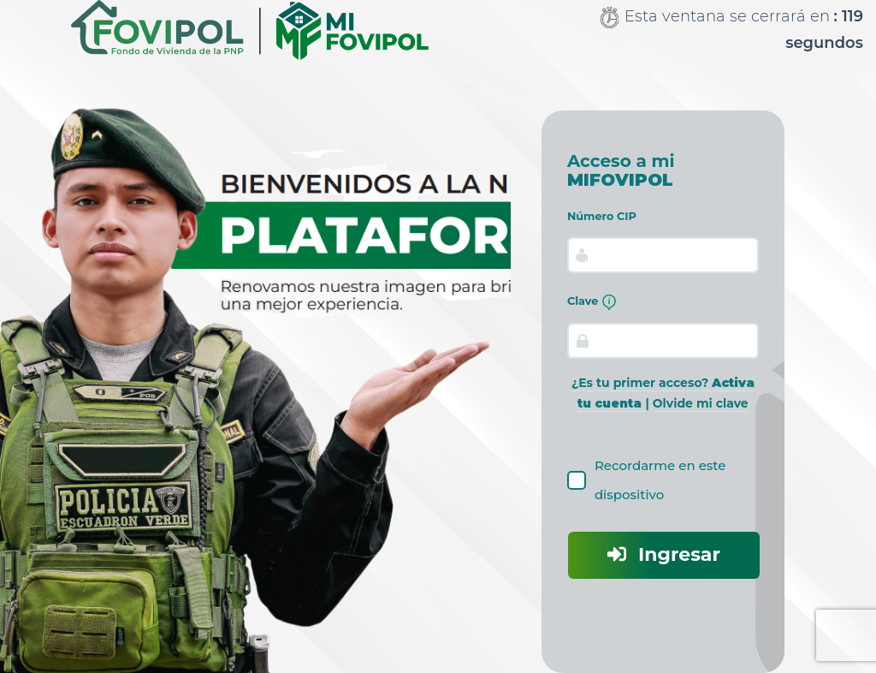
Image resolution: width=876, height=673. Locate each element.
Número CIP (601, 216)
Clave (592, 302)
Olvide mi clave (701, 403)
